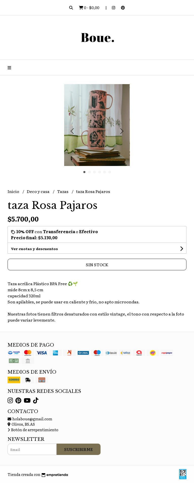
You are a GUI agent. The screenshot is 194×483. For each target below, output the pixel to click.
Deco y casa (38, 191)
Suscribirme (78, 449)
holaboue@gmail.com (30, 418)
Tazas (63, 191)
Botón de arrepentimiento (33, 429)
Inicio (14, 191)
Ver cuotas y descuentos (34, 248)
